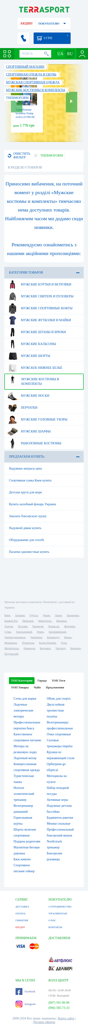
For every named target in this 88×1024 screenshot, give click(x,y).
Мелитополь (11, 648)
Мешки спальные (59, 823)
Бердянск (45, 648)
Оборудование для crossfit (26, 540)
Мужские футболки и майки (39, 320)
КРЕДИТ (20, 927)
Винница (61, 620)
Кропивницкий (57, 631)
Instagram (26, 1004)
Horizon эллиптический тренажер (23, 793)
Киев (7, 615)
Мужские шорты (28, 356)
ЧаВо (37, 687)
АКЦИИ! (26, 23)
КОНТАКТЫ (55, 927)
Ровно (40, 631)
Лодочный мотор (24, 758)
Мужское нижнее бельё (34, 368)
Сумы (7, 631)
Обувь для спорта (59, 698)
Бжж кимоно (22, 859)
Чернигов (37, 626)
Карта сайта (66, 1018)
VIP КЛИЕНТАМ (57, 913)
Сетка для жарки (24, 698)
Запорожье (73, 615)
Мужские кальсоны (31, 344)
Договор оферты (44, 1022)
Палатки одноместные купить (29, 552)
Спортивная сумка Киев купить (30, 480)
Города (42, 680)
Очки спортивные (59, 734)
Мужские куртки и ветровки (39, 284)
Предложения (55, 687)
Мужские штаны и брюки (36, 332)
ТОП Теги (58, 680)
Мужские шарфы (29, 431)
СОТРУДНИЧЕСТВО (60, 906)
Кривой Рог (10, 620)
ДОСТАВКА (22, 906)
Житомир (69, 626)
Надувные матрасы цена (25, 468)
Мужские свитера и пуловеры (40, 296)
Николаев (27, 620)
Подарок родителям (26, 841)
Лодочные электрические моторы (23, 710)
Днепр (46, 615)
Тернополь (28, 642)
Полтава (22, 626)
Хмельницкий (24, 631)
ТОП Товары (20, 687)
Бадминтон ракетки (60, 817)
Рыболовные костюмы (34, 443)
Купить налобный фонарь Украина (32, 504)
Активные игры (57, 799)
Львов (58, 615)
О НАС (52, 920)
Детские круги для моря (25, 492)
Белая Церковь (47, 642)
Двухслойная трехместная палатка (55, 710)
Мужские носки (28, 396)
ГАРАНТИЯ (22, 920)
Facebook (25, 991)
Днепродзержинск (15, 637)
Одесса (33, 615)
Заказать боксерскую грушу (28, 516)
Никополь (29, 648)
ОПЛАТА (21, 913)
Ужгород (61, 648)
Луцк (64, 642)
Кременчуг (53, 637)
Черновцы (36, 637)
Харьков (20, 615)
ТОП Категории (21, 680)
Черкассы (53, 626)
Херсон (8, 626)
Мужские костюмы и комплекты (33, 380)
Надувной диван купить (25, 528)
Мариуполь (44, 620)
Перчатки (22, 407)
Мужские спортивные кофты (39, 308)
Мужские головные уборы (37, 419)
